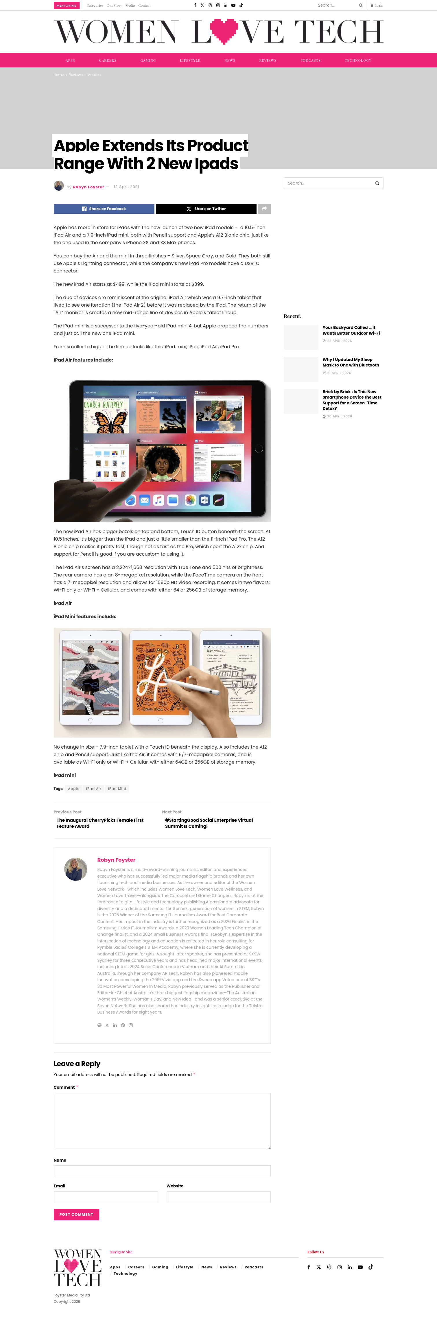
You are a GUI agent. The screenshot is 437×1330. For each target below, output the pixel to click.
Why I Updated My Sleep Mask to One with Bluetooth (351, 362)
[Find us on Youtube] (233, 5)
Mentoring (67, 5)
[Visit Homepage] (218, 32)
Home (59, 74)
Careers (107, 60)
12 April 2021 (126, 186)
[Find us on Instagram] (218, 5)
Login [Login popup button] (377, 5)
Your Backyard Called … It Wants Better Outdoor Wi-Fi (351, 330)
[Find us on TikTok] (241, 5)
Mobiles (94, 74)
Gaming (148, 60)
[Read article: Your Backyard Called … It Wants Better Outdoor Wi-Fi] (301, 337)
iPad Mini (117, 789)
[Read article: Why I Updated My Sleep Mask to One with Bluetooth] (301, 369)
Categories (95, 5)
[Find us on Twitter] (202, 5)
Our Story (114, 5)
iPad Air (94, 789)
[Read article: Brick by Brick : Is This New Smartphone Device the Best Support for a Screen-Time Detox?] (301, 401)
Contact (145, 5)
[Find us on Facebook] (195, 5)
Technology (358, 60)
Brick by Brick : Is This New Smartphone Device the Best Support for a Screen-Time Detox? (352, 400)
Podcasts (310, 60)
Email (59, 1188)
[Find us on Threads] (210, 5)
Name (60, 1162)
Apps (70, 60)
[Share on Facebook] (104, 209)
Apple (74, 789)
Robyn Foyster (88, 186)
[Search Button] (360, 5)
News (229, 60)
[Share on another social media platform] (264, 209)
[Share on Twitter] (206, 209)
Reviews (267, 60)
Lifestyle (190, 60)
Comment (66, 1089)
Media (130, 5)
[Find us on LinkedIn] (225, 5)
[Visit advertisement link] (333, 250)
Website (175, 1188)
